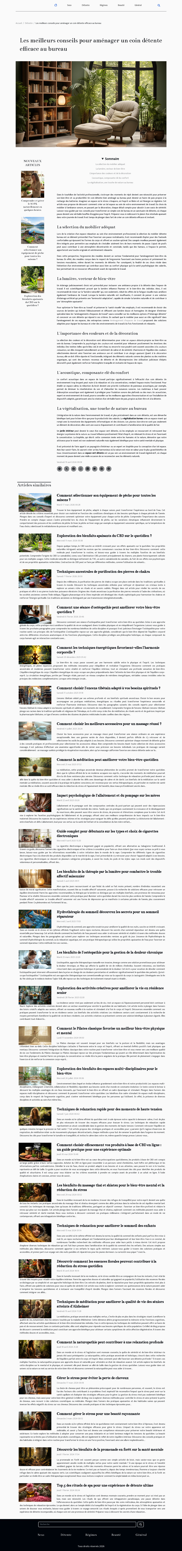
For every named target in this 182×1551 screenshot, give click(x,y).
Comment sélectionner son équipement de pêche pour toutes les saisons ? (32, 253)
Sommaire (112, 159)
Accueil (19, 23)
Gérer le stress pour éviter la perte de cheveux (92, 1378)
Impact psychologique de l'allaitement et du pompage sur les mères (108, 795)
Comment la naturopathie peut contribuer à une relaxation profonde (110, 1342)
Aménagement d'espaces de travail (126, 320)
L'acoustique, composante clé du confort (110, 178)
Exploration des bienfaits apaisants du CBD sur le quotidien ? (104, 536)
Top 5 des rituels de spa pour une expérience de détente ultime (105, 1485)
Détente (85, 5)
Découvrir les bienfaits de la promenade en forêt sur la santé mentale (110, 1449)
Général (138, 5)
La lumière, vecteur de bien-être (110, 169)
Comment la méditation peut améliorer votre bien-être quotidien (107, 760)
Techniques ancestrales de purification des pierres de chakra (103, 572)
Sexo (69, 5)
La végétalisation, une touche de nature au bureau (110, 182)
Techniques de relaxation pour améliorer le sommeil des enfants (106, 1226)
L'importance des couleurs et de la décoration (110, 173)
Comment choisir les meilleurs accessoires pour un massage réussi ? (109, 724)
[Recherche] (87, 1524)
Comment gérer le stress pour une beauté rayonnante (98, 1414)
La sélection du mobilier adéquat (110, 164)
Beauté (121, 5)
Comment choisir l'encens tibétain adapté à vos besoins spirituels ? (108, 688)
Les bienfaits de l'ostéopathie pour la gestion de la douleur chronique (110, 952)
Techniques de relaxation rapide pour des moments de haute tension (109, 1109)
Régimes (104, 5)
